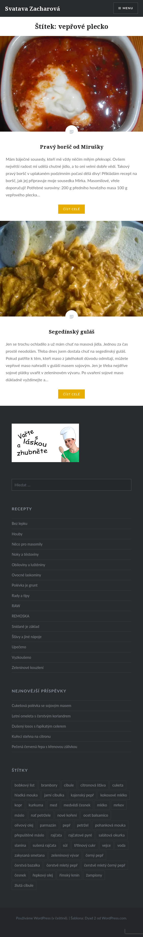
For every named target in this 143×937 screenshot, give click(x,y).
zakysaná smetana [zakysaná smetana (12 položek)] (29, 855)
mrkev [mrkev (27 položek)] (119, 805)
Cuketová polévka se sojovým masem (41, 705)
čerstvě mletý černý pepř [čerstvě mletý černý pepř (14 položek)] (104, 865)
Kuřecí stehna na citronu (31, 736)
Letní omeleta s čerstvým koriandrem (41, 716)
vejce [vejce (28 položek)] (106, 845)
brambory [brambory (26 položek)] (49, 785)
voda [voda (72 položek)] (121, 845)
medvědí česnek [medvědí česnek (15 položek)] (77, 805)
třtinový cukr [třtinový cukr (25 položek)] (85, 845)
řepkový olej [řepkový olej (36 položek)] (43, 875)
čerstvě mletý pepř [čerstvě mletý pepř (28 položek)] (61, 865)
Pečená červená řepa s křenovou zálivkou (44, 746)
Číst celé (71, 209)
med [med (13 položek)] (53, 805)
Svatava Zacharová (32, 8)
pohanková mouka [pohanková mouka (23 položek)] (110, 825)
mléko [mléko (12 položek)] (102, 805)
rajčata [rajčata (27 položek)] (56, 835)
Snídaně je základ (25, 626)
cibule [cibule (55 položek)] (69, 785)
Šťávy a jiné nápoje (26, 637)
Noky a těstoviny (25, 554)
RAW (16, 606)
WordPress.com (114, 918)
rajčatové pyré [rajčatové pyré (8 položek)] (80, 835)
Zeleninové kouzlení (27, 667)
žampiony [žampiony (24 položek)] (94, 875)
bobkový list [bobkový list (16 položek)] (24, 785)
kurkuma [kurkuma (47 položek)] (36, 805)
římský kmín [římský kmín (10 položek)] (69, 875)
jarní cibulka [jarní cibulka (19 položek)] (54, 795)
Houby (17, 534)
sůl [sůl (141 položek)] (65, 845)
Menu (128, 8)
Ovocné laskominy (26, 575)
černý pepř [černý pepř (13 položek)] (94, 855)
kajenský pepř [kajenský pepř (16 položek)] (82, 795)
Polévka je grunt (24, 585)
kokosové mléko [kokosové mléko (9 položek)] (113, 795)
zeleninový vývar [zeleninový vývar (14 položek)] (65, 855)
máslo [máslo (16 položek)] (19, 815)
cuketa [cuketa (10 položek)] (117, 785)
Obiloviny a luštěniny (28, 565)
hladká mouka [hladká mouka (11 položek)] (26, 795)
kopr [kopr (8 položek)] (18, 805)
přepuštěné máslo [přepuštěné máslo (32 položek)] (29, 835)
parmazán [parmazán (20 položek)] (48, 825)
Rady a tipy (20, 595)
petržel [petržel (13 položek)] (82, 825)
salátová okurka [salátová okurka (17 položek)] (111, 835)
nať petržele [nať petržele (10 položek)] (41, 815)
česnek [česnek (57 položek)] (20, 875)
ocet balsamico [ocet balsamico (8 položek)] (95, 815)
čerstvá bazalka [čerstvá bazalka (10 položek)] (27, 865)
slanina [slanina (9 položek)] (20, 845)
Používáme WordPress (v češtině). (42, 918)
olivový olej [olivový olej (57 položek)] (23, 825)
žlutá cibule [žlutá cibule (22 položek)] (23, 885)
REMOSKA (20, 616)
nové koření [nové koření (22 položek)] (67, 815)
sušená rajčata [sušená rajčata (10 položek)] (44, 845)
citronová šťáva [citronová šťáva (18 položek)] (93, 785)
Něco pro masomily (27, 544)
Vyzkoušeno (21, 657)
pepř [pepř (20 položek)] (66, 825)
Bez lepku (19, 523)
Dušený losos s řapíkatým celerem (39, 726)
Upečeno (19, 647)
